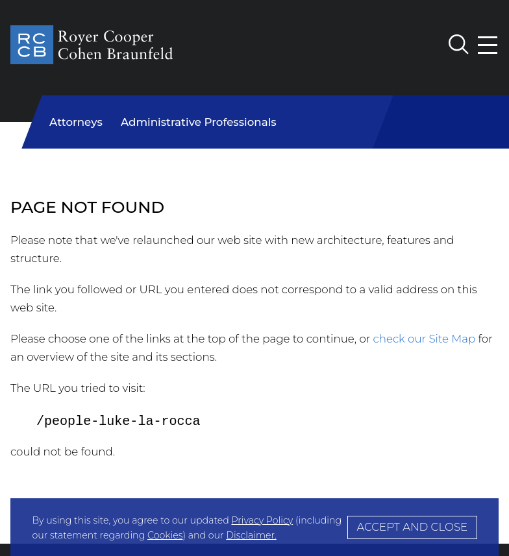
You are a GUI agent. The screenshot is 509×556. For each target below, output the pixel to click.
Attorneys (76, 121)
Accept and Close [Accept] (411, 526)
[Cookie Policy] (254, 527)
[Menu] (488, 45)
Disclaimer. (251, 535)
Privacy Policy (262, 520)
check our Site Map (424, 338)
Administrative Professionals (199, 121)
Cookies (165, 535)
